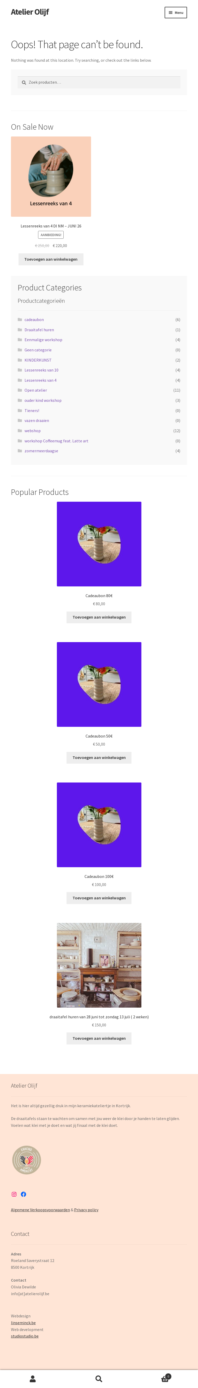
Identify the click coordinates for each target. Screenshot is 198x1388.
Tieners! (32, 410)
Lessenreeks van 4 (40, 380)
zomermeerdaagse (41, 450)
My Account (33, 1379)
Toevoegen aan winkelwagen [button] (50, 259)
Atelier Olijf (30, 12)
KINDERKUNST (38, 360)
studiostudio (22, 1336)
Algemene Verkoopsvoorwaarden (40, 1209)
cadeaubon (34, 319)
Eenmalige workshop (43, 339)
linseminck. (21, 1322)
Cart (152, 1375)
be (33, 1322)
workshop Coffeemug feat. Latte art (56, 440)
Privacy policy (86, 1209)
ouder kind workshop (43, 400)
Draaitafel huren (39, 329)
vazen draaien (37, 420)
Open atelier (36, 390)
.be (36, 1336)
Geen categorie (38, 349)
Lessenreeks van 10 (41, 370)
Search (99, 1379)
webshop (33, 430)
